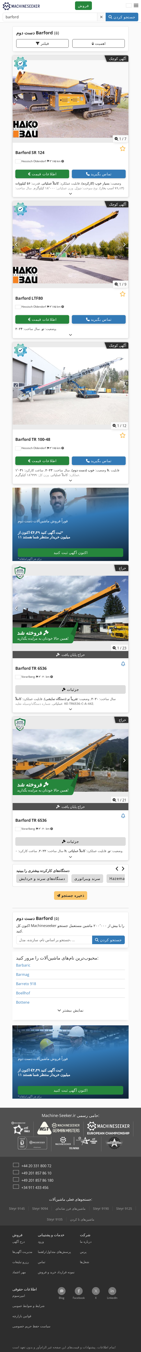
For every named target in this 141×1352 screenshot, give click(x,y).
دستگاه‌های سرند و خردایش (42, 878)
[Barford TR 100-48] (70, 386)
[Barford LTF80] (70, 244)
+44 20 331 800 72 (36, 1165)
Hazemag (118, 878)
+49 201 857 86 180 (37, 1180)
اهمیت (99, 43)
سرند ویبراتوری (87, 878)
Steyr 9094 (40, 1208)
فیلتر (42, 43)
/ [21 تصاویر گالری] (119, 800)
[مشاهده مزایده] (123, 664)
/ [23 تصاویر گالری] (119, 648)
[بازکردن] (70, 193)
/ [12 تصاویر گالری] (119, 425)
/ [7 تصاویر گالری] (120, 138)
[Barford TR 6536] (70, 608)
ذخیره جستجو (70, 895)
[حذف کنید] (101, 17)
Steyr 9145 (17, 1208)
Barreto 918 (26, 983)
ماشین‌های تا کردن (82, 1219)
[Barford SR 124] (70, 99)
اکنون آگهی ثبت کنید (71, 552)
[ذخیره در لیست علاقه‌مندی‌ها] (123, 148)
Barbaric (23, 965)
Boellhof (23, 993)
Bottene (23, 1002)
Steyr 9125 (124, 1208)
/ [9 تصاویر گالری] (120, 284)
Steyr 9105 (55, 1219)
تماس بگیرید (98, 173)
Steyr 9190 (101, 1208)
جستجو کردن (122, 16)
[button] (136, 5)
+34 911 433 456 (34, 1187)
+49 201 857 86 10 (36, 1173)
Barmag (22, 974)
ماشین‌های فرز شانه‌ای (70, 1208)
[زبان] (129, 5)
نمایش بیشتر (70, 1010)
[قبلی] (16, 99)
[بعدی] (124, 99)
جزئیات (70, 689)
